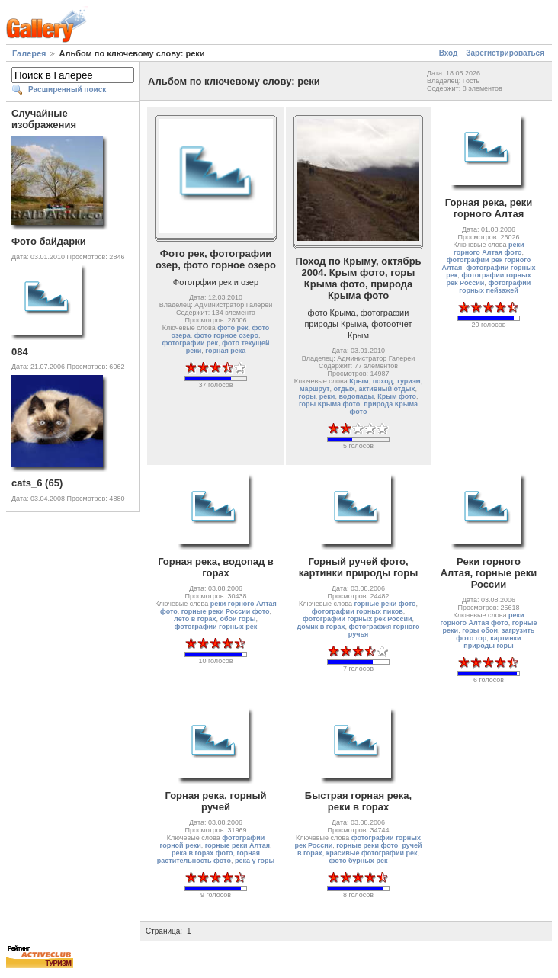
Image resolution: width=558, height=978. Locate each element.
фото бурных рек (358, 860)
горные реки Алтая (237, 845)
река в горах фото (202, 853)
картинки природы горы (492, 641)
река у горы (254, 860)
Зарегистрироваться (505, 53)
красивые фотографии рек (372, 853)
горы (307, 396)
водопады (356, 396)
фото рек (232, 328)
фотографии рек (190, 343)
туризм (408, 381)
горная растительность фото (208, 856)
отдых (343, 389)
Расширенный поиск (67, 89)
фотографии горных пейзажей (495, 286)
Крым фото (396, 396)
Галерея (29, 53)
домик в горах (321, 626)
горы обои (480, 630)
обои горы (238, 619)
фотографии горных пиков (357, 611)
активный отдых (386, 389)
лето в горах (195, 619)
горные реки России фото (225, 611)
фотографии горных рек (216, 626)
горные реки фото (384, 604)
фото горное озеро (226, 335)
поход (383, 381)
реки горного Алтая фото (489, 248)
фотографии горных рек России (357, 619)
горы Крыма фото (329, 404)
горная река (225, 350)
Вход (448, 53)
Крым (358, 381)
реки (327, 396)
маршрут (314, 389)
